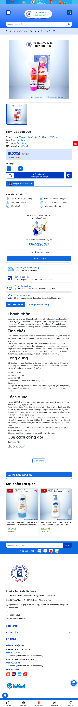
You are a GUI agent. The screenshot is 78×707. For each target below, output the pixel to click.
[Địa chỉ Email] (39, 545)
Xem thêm (39, 461)
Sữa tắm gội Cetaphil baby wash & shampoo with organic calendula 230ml (22, 523)
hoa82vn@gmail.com (18, 618)
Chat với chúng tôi (39, 258)
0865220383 (39, 244)
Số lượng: (10, 164)
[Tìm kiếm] (69, 24)
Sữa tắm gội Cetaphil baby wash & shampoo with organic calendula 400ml (56, 523)
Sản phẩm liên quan (20, 484)
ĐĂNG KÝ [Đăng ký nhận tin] (67, 545)
